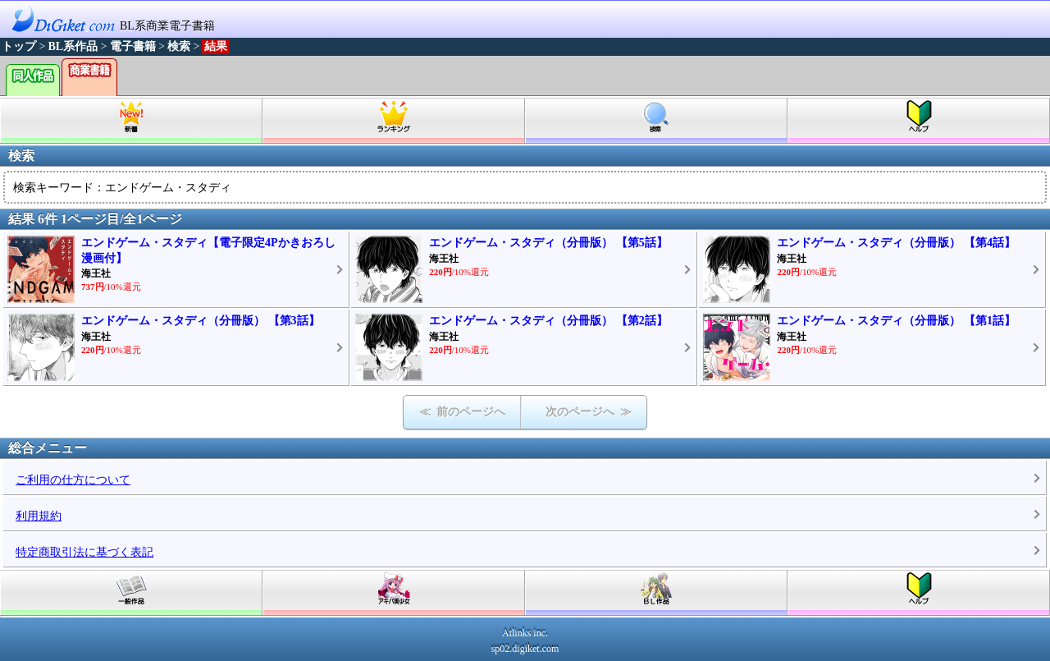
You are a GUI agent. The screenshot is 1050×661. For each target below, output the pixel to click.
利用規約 (39, 516)
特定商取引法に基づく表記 (84, 552)
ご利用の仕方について (73, 480)
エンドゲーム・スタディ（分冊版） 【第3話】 (200, 320)
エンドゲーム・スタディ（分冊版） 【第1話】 (896, 320)
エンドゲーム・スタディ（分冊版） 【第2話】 (548, 320)
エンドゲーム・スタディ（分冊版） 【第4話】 (896, 242)
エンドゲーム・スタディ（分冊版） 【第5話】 (548, 242)
